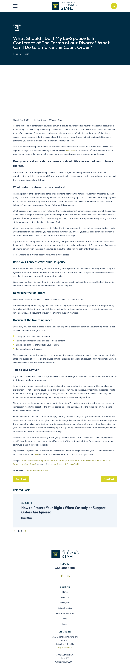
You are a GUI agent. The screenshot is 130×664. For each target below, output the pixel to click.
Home (65, 551)
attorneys (70, 109)
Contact (65, 583)
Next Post (109, 438)
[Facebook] (61, 535)
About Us (65, 556)
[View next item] (25, 490)
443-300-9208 (65, 527)
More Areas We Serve (65, 572)
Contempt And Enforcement (36, 429)
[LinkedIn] (68, 535)
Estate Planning (65, 567)
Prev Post (21, 438)
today (36, 413)
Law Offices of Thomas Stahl (66, 423)
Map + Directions (64, 607)
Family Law (65, 562)
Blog (65, 578)
